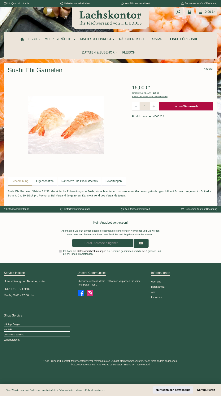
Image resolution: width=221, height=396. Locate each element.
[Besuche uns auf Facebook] (81, 293)
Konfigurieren (206, 389)
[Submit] (141, 243)
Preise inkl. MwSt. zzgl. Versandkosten (149, 96)
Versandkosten (102, 361)
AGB (144, 251)
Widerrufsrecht (12, 339)
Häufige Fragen (12, 324)
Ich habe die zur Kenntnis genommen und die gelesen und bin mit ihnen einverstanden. (112, 252)
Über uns (156, 281)
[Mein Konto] (189, 11)
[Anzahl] (144, 106)
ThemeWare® (142, 364)
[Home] (22, 39)
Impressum (157, 297)
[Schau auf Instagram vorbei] (89, 293)
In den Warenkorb (186, 106)
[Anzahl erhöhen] (154, 106)
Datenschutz (158, 287)
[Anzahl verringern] (136, 106)
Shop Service (13, 315)
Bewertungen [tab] (114, 181)
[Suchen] (178, 11)
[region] (66, 125)
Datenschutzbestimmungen (91, 251)
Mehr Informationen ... (95, 390)
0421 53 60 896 (17, 289)
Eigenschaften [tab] (45, 181)
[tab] (20, 181)
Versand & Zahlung (14, 334)
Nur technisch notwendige (173, 389)
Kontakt (8, 329)
